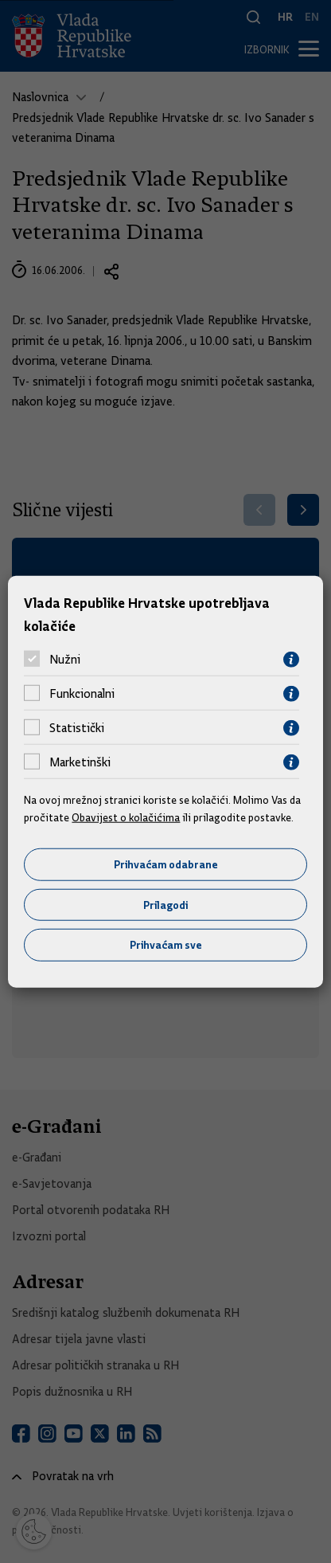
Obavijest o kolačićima (126, 817)
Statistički (76, 728)
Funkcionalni (82, 694)
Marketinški (80, 762)
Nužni (64, 659)
